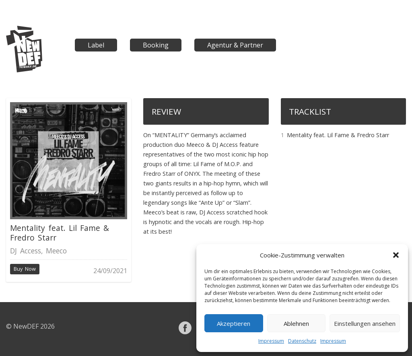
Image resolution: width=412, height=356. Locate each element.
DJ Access (25, 250)
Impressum (271, 340)
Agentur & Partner (235, 45)
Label (96, 45)
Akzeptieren (233, 323)
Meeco (56, 250)
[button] (396, 255)
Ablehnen (296, 323)
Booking (156, 45)
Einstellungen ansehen (365, 323)
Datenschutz (302, 340)
